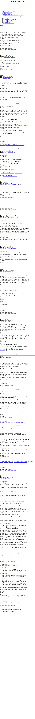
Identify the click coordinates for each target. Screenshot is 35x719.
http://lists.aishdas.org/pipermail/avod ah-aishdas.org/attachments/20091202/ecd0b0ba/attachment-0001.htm (12, 54)
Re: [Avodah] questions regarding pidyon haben (10, 245)
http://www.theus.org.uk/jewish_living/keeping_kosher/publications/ (12, 37)
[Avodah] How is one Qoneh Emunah (9, 61)
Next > (33, 8)
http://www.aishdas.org (4, 109)
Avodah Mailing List (17, 1)
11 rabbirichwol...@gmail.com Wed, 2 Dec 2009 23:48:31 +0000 (6, 407)
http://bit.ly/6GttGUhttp (6, 649)
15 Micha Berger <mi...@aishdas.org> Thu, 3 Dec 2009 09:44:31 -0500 (7, 639)
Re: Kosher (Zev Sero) (6, 22)
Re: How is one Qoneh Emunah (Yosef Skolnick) (10, 14)
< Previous (2, 8)
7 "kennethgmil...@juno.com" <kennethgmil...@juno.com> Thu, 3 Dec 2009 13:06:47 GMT (10, 244)
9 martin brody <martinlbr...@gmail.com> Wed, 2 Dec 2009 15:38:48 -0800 (7, 306)
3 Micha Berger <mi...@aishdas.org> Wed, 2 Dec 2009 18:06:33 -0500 (7, 83)
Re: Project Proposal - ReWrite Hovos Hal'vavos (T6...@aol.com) (13, 15)
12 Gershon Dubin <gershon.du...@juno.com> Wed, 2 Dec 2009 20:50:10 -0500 (8, 447)
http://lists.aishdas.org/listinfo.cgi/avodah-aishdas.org (11, 195)
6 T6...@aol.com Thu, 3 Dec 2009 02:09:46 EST (6, 206)
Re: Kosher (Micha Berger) (7, 12)
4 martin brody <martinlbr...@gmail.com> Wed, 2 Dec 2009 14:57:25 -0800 (7, 117)
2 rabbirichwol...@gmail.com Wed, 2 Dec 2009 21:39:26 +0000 (6, 60)
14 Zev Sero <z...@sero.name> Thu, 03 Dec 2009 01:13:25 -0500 (6, 546)
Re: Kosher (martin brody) (7, 13)
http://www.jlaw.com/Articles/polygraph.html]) (12, 674)
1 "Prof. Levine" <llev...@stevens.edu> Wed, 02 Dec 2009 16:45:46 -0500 (7, 26)
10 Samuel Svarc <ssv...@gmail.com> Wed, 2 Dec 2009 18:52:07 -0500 (6, 364)
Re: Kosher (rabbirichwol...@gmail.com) (9, 19)
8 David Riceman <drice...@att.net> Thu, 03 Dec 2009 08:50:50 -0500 (6, 279)
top (18, 57)
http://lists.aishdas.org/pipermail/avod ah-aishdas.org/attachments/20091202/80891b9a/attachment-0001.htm (12, 482)
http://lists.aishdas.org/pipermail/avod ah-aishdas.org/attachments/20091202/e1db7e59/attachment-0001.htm (12, 163)
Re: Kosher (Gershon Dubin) (7, 20)
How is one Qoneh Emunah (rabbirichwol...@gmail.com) (12, 11)
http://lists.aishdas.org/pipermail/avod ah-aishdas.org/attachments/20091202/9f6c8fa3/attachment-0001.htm (12, 357)
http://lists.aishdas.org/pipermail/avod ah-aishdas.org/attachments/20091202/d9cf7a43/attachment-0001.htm (12, 199)
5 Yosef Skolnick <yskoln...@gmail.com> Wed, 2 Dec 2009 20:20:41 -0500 (7, 169)
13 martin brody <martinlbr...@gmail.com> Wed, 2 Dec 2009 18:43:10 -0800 (7, 489)
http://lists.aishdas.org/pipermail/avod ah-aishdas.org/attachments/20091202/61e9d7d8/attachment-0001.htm (12, 539)
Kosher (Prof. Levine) (6, 10)
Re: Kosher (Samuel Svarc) (7, 18)
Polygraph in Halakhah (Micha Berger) (9, 23)
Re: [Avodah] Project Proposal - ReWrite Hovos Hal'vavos (12, 207)
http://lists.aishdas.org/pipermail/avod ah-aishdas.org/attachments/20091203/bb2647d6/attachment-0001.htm (12, 237)
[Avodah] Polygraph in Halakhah (8, 640)
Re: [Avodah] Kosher (6, 84)
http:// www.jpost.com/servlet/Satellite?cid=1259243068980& (9, 647)
